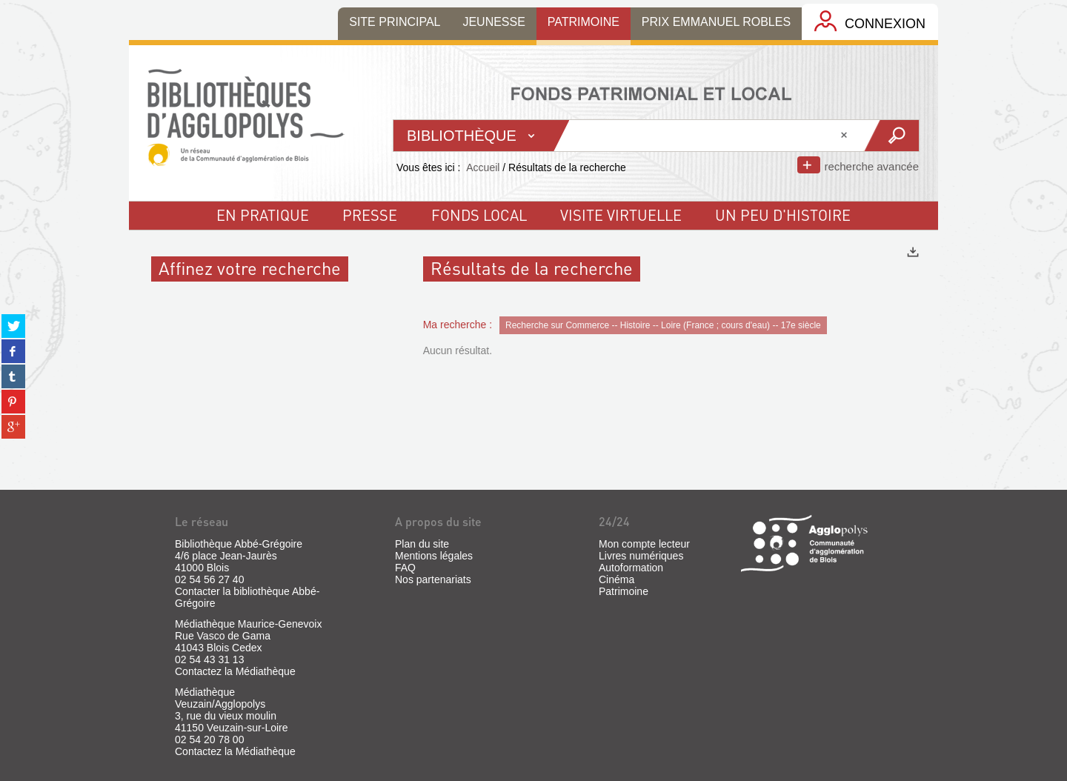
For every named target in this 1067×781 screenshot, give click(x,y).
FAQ (405, 568)
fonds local (479, 215)
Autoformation (631, 568)
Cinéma (616, 579)
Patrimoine (623, 591)
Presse (369, 215)
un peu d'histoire (783, 215)
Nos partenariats (433, 579)
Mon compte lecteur (644, 544)
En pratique (262, 215)
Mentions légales (434, 556)
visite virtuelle (621, 215)
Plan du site (422, 544)
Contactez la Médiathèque (235, 671)
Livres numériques (641, 556)
